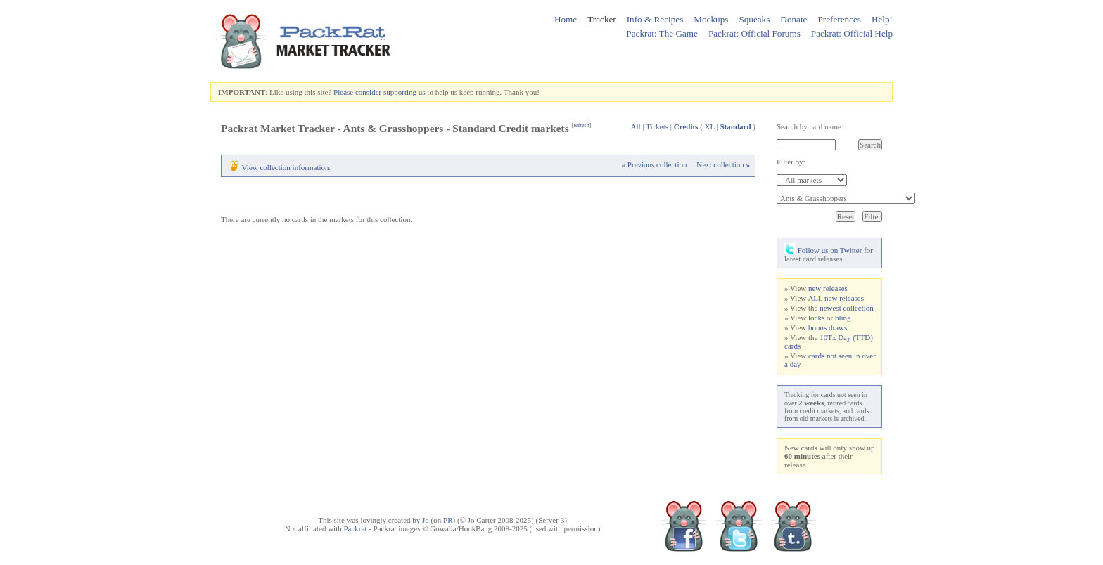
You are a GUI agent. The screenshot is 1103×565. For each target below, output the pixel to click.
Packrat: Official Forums (754, 33)
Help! (882, 19)
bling (843, 317)
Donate (793, 19)
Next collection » (723, 164)
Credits (686, 126)
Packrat (354, 528)
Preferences (839, 19)
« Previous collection (654, 164)
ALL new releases (836, 298)
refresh (581, 125)
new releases (828, 288)
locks (816, 317)
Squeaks (754, 19)
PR (447, 520)
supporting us (404, 92)
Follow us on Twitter (823, 250)
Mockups (711, 19)
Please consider (357, 92)
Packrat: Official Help (852, 33)
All (635, 126)
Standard (735, 126)
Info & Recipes (655, 19)
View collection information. (286, 167)
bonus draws (827, 327)
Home (565, 19)
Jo (425, 520)
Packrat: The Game (662, 33)
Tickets (657, 126)
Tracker (601, 19)
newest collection (847, 308)
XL (710, 126)
